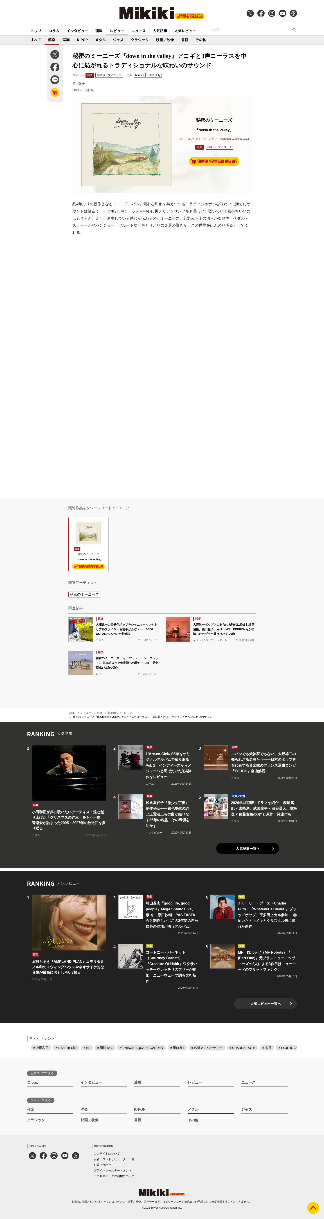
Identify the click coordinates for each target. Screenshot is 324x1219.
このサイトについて (107, 1153)
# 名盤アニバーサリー (206, 1048)
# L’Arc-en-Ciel (66, 1048)
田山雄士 (78, 84)
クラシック (140, 39)
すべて (36, 39)
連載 (99, 30)
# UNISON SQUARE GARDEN (141, 1048)
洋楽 (66, 39)
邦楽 (51, 39)
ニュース (138, 30)
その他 (201, 39)
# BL (87, 1048)
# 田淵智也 (104, 1048)
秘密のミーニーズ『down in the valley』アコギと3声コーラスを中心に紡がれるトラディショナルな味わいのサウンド (144, 716)
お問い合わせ (102, 1164)
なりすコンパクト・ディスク (196, 138)
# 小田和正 (41, 1048)
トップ (36, 30)
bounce (139, 75)
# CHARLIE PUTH (242, 1048)
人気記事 (160, 30)
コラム (54, 30)
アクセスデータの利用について (114, 1176)
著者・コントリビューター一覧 (114, 1159)
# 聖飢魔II (177, 1048)
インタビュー (77, 30)
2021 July (154, 75)
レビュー (117, 30)
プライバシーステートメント (113, 1170)
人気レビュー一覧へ (265, 1003)
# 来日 (266, 1048)
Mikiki (71, 712)
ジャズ (118, 39)
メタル (100, 39)
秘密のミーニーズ (84, 594)
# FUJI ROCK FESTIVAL (296, 1048)
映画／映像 (165, 39)
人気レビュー (185, 30)
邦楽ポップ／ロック (109, 75)
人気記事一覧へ (248, 848)
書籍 (184, 39)
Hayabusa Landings (230, 138)
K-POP (82, 39)
